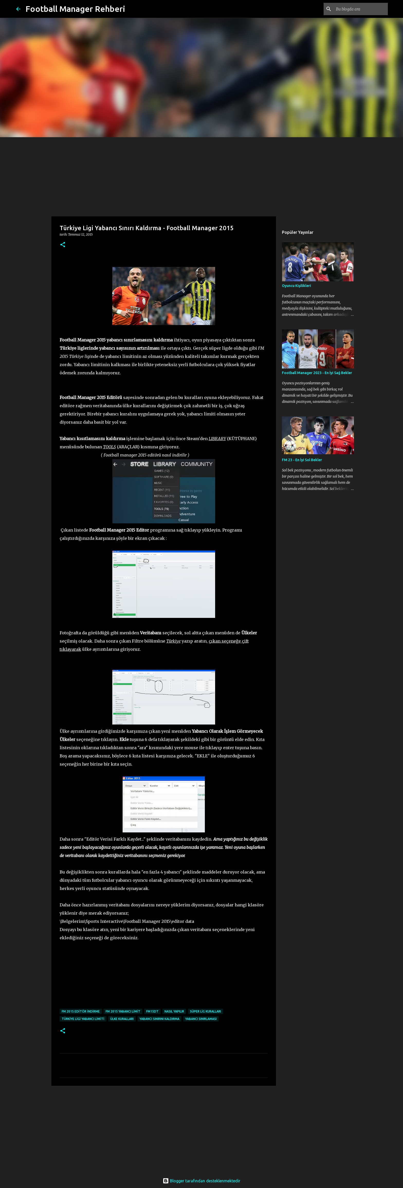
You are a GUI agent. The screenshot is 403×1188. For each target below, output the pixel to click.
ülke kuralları (122, 1018)
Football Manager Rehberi (75, 8)
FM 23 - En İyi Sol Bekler (302, 460)
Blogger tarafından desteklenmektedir (201, 1180)
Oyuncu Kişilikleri (296, 286)
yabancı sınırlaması (201, 1018)
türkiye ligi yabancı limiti (83, 1018)
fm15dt (152, 1011)
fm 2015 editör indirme (81, 1011)
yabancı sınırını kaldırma (159, 1018)
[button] (63, 245)
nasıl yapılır (174, 1011)
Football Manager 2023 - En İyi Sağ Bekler (317, 373)
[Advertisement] (201, 176)
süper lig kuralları (205, 1011)
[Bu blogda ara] (361, 9)
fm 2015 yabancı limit (123, 1011)
